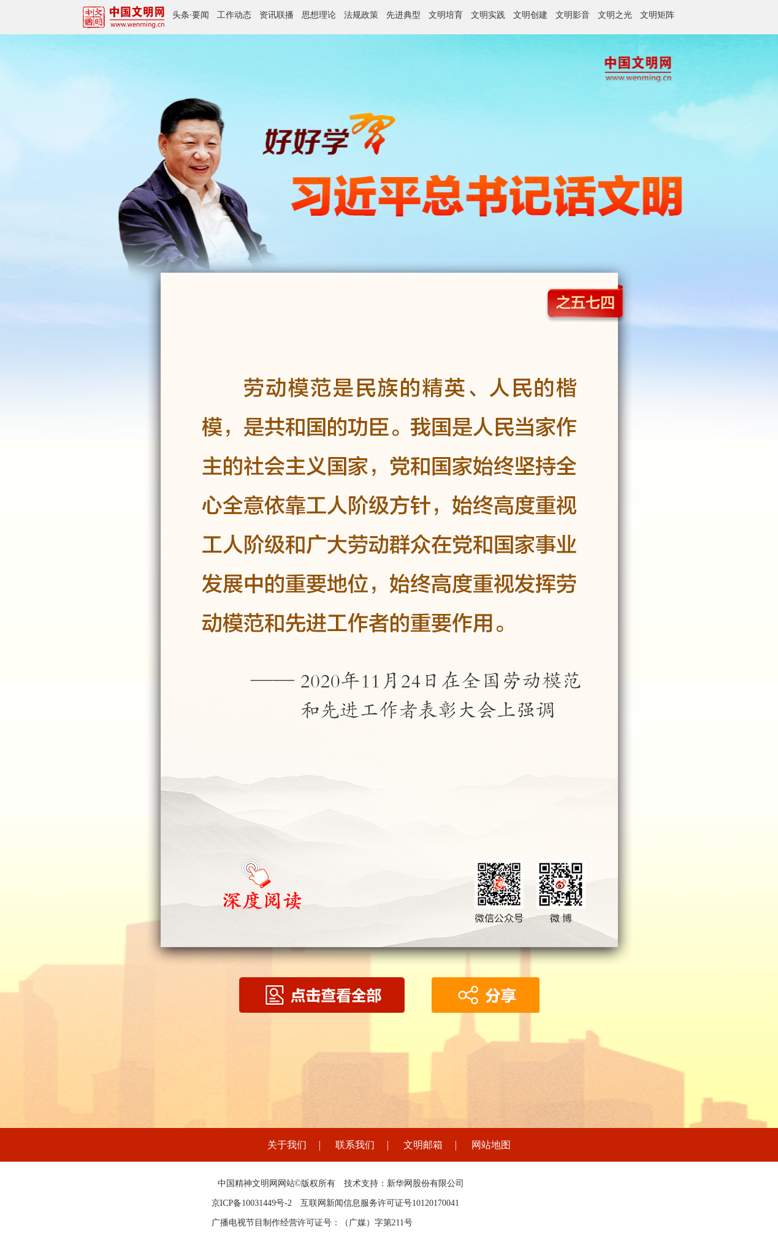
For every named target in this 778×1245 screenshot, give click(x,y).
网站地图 (491, 1145)
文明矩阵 (657, 15)
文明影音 (572, 15)
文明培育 (446, 15)
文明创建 (530, 15)
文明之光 (615, 15)
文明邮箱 (423, 1145)
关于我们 (287, 1145)
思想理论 (319, 15)
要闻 (200, 15)
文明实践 (488, 15)
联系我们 (355, 1145)
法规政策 (361, 15)
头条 (180, 15)
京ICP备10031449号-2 (252, 1203)
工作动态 (234, 15)
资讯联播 (276, 15)
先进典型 (403, 15)
